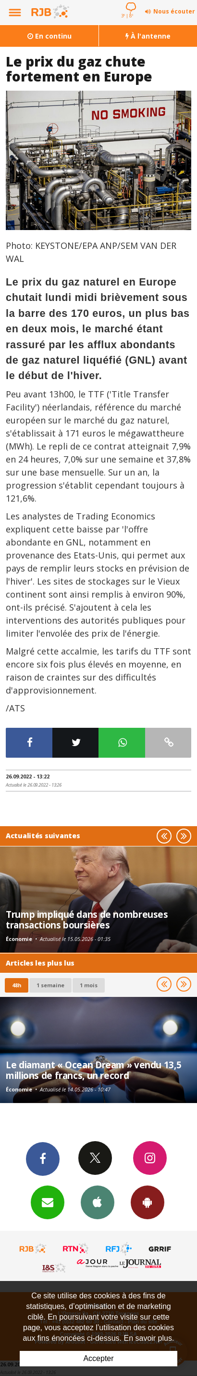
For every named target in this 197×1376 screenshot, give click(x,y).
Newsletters (47, 1201)
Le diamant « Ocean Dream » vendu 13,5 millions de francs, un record (93, 1070)
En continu (49, 36)
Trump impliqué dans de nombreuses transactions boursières (87, 919)
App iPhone (97, 1201)
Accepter (98, 1358)
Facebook (43, 1158)
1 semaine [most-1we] (50, 985)
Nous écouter (174, 11)
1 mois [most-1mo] (89, 985)
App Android (147, 1201)
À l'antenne (148, 36)
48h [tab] (16, 985)
